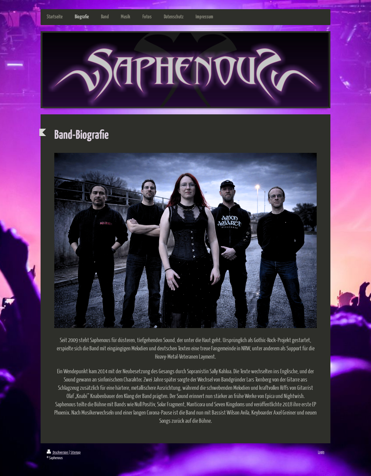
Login (321, 452)
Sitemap (75, 452)
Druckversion (58, 452)
